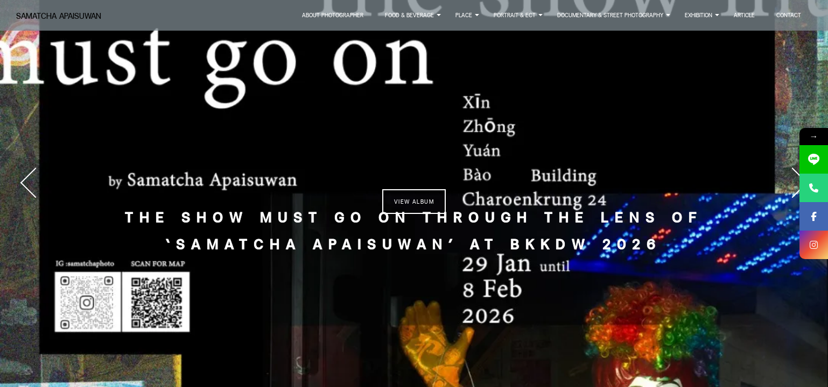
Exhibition (703, 18)
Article (744, 15)
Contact (788, 15)
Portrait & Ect (519, 18)
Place (468, 18)
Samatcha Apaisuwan (58, 16)
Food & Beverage (414, 18)
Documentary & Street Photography (614, 18)
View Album (414, 201)
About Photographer (332, 15)
